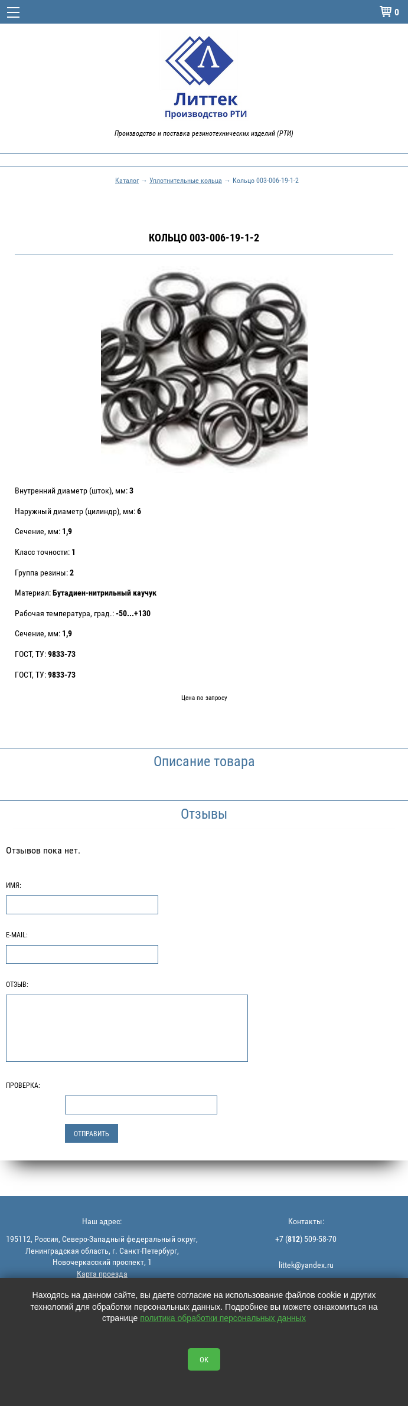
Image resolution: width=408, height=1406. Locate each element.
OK (204, 1359)
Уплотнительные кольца (185, 180)
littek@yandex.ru (306, 1264)
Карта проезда (102, 1273)
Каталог (127, 180)
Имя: (13, 885)
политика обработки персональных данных (223, 1318)
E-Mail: (17, 934)
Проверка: (23, 1085)
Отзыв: (17, 984)
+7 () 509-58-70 (306, 1238)
